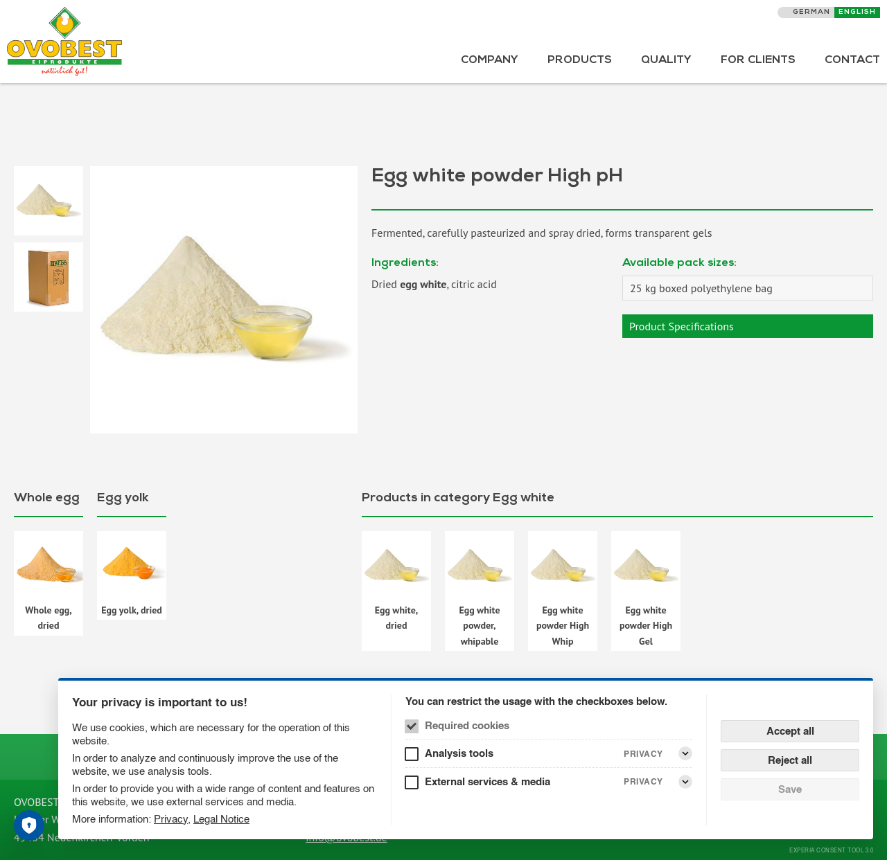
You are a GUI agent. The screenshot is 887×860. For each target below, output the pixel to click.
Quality (666, 60)
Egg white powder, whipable (479, 625)
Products (579, 60)
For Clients (758, 60)
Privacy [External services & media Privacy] (643, 781)
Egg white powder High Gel (646, 625)
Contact (852, 60)
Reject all (790, 760)
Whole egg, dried (48, 617)
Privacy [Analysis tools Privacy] (643, 754)
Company (489, 60)
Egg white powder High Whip (562, 625)
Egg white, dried (397, 617)
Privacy (171, 819)
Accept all (790, 731)
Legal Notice (221, 819)
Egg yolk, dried (131, 610)
